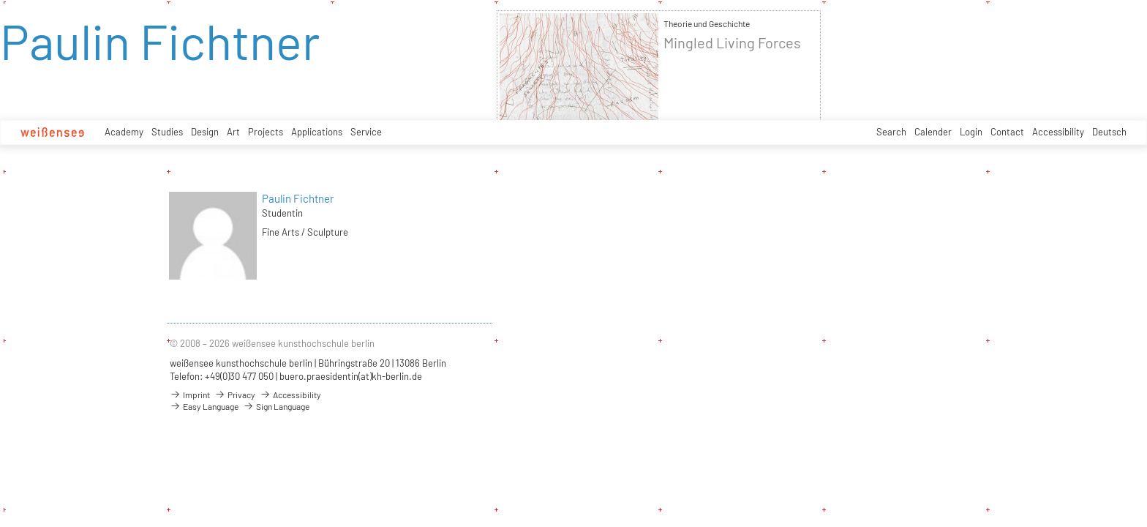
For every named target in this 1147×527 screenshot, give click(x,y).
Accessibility (1058, 132)
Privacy (234, 394)
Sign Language (276, 406)
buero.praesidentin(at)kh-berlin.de (350, 376)
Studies (167, 132)
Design (205, 132)
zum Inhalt (0, 0)
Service (366, 132)
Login (971, 132)
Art (233, 132)
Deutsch (1109, 132)
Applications (316, 132)
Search (891, 132)
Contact (1007, 132)
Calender (933, 132)
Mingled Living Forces (732, 43)
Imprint (190, 394)
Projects (265, 132)
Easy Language (204, 406)
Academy (124, 132)
